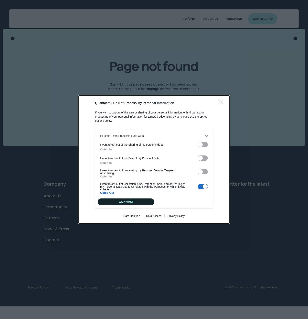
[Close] (222, 101)
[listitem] (154, 134)
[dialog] (154, 159)
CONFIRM (127, 201)
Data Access (153, 218)
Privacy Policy (176, 218)
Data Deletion (131, 218)
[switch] (203, 142)
